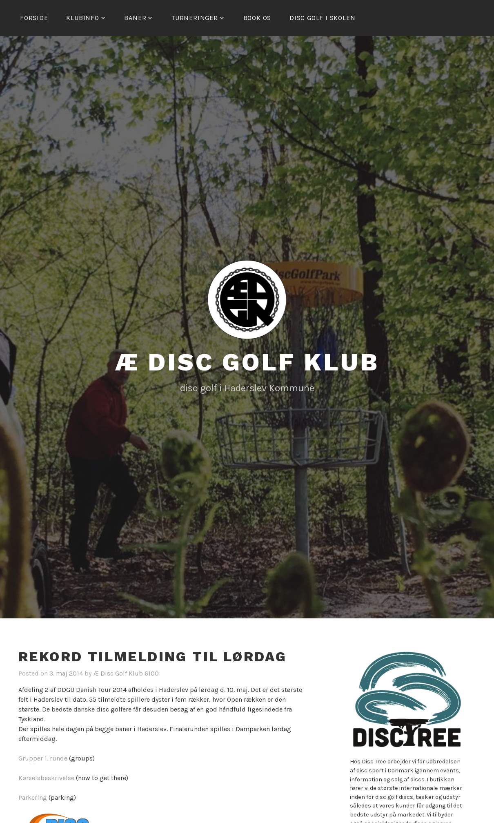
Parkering (32, 797)
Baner (135, 18)
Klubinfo (82, 18)
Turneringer (194, 18)
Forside (34, 18)
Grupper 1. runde (42, 758)
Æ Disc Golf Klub (247, 362)
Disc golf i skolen (322, 18)
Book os (257, 18)
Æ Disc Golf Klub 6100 (126, 673)
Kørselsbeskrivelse (46, 778)
